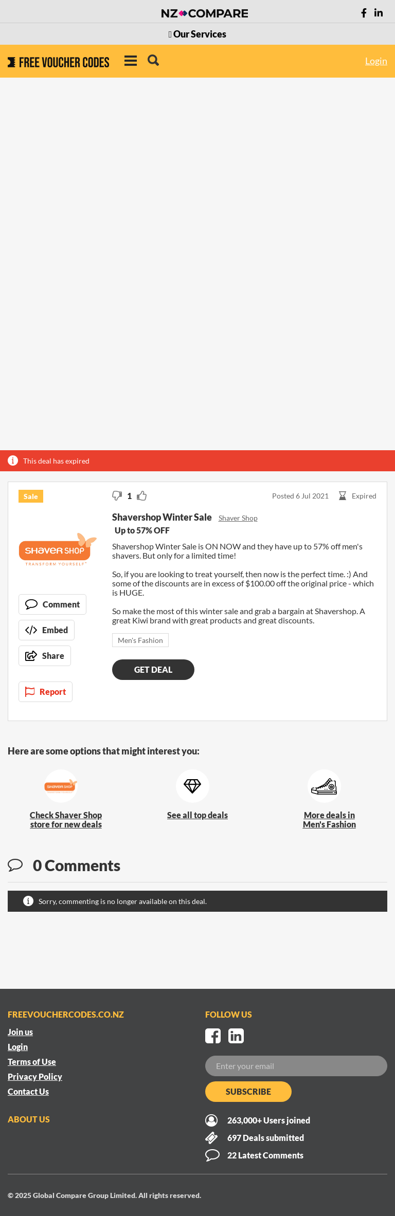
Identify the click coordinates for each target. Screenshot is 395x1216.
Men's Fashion (140, 640)
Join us (20, 1032)
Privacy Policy (35, 1076)
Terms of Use (32, 1061)
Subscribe (248, 1091)
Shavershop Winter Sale (162, 517)
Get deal (153, 669)
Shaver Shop (238, 517)
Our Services (198, 34)
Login (376, 60)
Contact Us (28, 1091)
